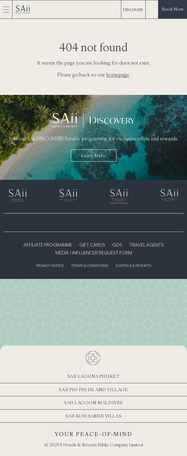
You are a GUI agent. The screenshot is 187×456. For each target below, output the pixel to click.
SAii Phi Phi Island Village (93, 389)
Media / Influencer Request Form (93, 253)
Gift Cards (92, 245)
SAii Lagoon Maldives (93, 402)
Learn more (93, 155)
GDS (117, 245)
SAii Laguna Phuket (94, 376)
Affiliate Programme (47, 245)
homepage (117, 75)
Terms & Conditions (89, 266)
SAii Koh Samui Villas (94, 416)
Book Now (173, 9)
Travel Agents (147, 245)
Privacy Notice (50, 266)
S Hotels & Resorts (133, 266)
